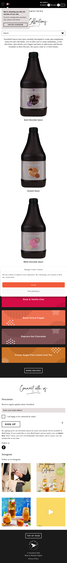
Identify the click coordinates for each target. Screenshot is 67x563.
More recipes (33, 371)
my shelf (44, 2)
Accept (33, 285)
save (62, 4)
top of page (33, 536)
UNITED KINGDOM (15, 25)
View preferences (33, 291)
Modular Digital (36, 555)
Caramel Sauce (33, 191)
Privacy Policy (33, 559)
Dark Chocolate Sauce (33, 120)
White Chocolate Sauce (33, 262)
